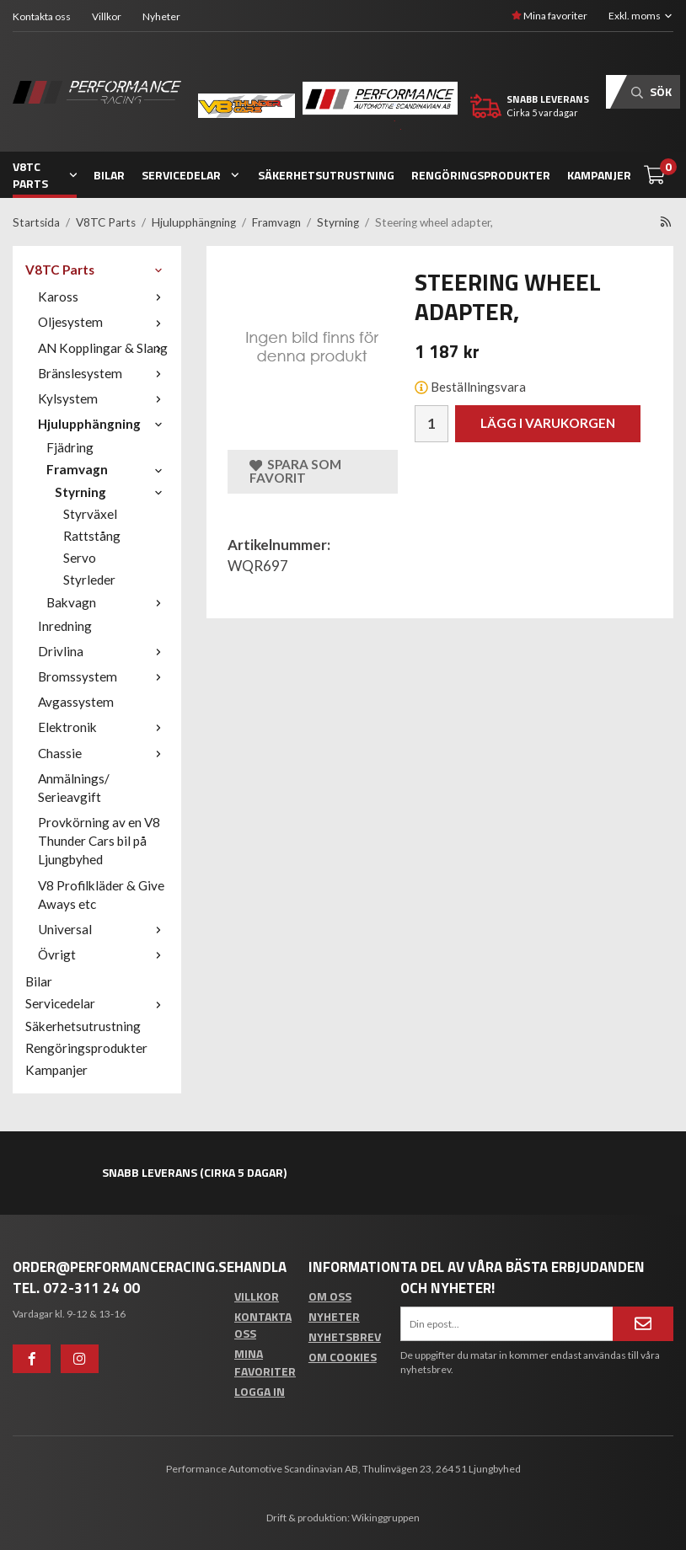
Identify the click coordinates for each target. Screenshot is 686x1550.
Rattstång (92, 535)
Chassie (103, 753)
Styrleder (89, 579)
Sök (651, 91)
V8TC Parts (45, 175)
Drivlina (103, 651)
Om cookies (342, 1357)
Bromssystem (103, 676)
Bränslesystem (103, 373)
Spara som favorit (295, 471)
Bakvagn (107, 602)
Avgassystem (76, 701)
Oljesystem (103, 321)
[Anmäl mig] (643, 1323)
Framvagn (107, 469)
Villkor (106, 16)
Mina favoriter (549, 15)
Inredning (65, 625)
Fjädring (70, 447)
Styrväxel (90, 513)
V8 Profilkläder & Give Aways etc (101, 894)
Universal (103, 929)
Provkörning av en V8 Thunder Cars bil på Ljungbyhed (99, 841)
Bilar (109, 175)
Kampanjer (599, 175)
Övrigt (103, 954)
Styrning (112, 492)
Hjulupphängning (103, 423)
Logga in (259, 1391)
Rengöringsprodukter (480, 175)
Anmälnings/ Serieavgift (74, 787)
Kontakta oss (42, 16)
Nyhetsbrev (344, 1336)
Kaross (103, 296)
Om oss (329, 1296)
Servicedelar (191, 175)
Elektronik (103, 727)
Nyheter (161, 16)
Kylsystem (103, 398)
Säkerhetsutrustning (326, 175)
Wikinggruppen (385, 1517)
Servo (79, 557)
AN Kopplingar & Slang (103, 347)
